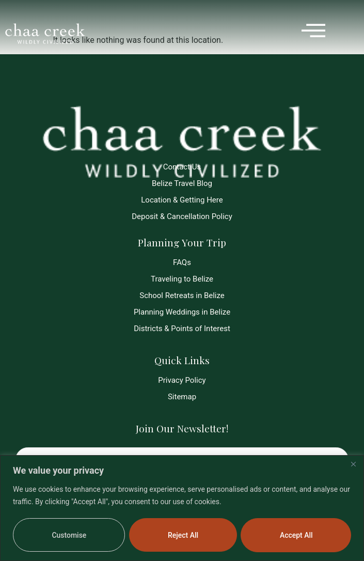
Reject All (183, 535)
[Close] (353, 464)
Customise (69, 535)
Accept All (296, 535)
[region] (182, 508)
